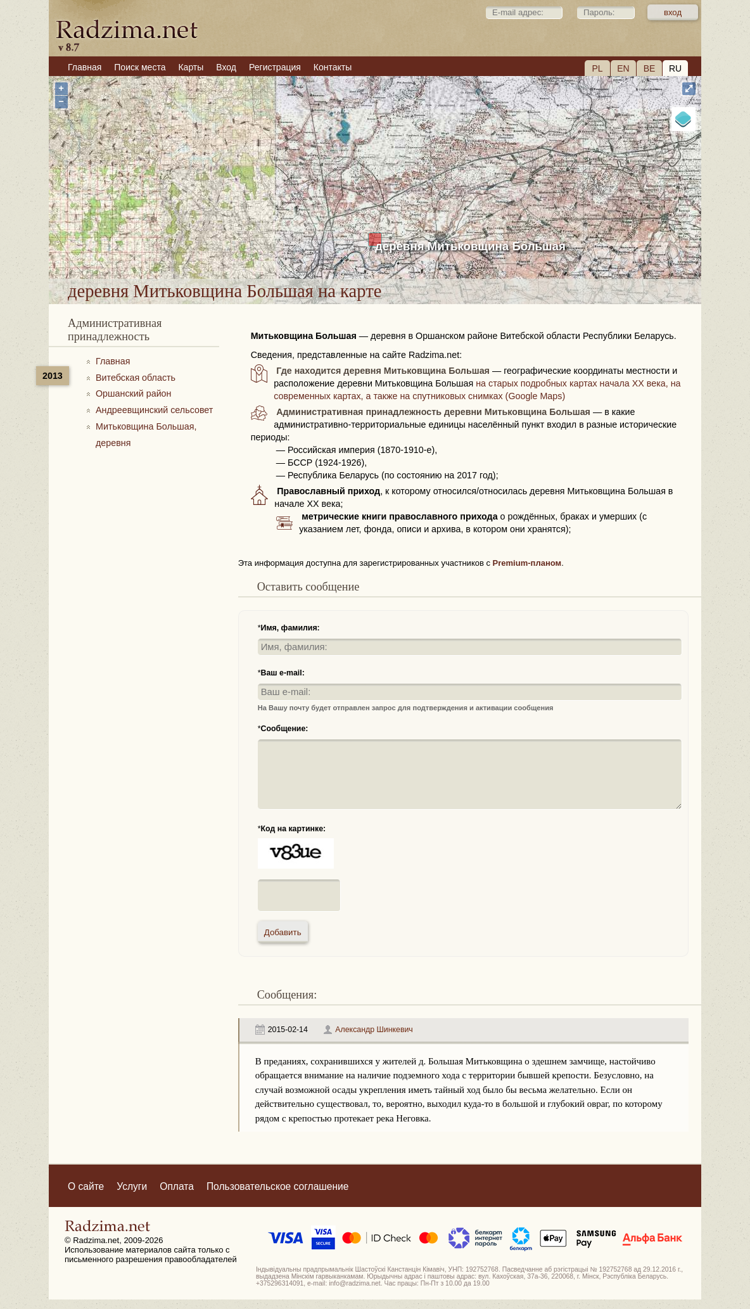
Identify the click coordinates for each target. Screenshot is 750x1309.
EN (623, 68)
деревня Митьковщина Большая (470, 246)
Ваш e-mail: (283, 672)
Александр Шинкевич (374, 1029)
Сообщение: (284, 728)
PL (597, 68)
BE (650, 68)
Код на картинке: (293, 828)
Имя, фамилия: (290, 627)
